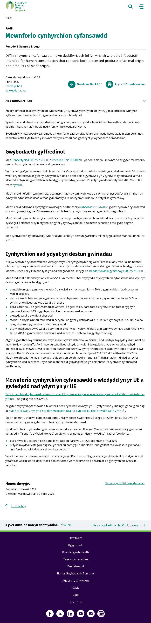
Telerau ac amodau (75, 559)
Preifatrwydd (75, 566)
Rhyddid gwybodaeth (75, 552)
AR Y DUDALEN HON (75, 101)
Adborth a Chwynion (76, 580)
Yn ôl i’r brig (18, 506)
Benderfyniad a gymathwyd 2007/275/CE (117, 271)
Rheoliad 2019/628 (95, 207)
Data (75, 595)
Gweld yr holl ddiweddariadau (15, 88)
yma (19, 185)
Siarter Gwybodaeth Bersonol (75, 573)
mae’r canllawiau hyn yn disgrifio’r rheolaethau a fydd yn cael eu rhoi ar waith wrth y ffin (67, 411)
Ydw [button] (63, 525)
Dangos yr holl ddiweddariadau (125, 483)
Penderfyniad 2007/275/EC (31, 160)
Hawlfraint (75, 538)
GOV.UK (75, 603)
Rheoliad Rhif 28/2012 (68, 160)
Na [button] (69, 525)
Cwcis (75, 587)
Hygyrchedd (75, 545)
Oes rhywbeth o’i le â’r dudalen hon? (119, 525)
